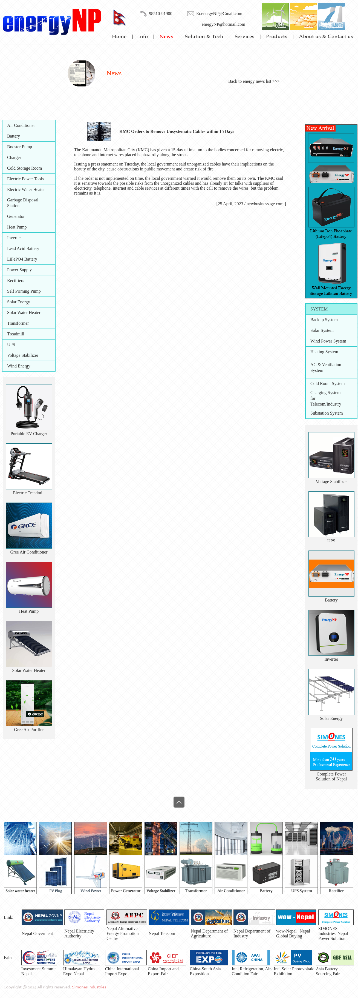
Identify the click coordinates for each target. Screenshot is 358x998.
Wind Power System (328, 341)
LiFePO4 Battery (22, 259)
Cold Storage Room (24, 168)
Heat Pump (17, 227)
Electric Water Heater (26, 189)
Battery (13, 136)
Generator (16, 216)
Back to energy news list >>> (254, 81)
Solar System (322, 330)
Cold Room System (327, 383)
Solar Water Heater (24, 312)
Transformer (18, 323)
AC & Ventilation (325, 364)
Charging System (325, 392)
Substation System (326, 413)
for (313, 398)
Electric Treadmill (29, 493)
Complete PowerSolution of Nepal (331, 776)
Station (13, 205)
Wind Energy (18, 366)
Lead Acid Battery (23, 248)
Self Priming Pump (24, 291)
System (316, 370)
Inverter (14, 237)
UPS (11, 344)
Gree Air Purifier (29, 729)
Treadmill (15, 334)
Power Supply (19, 269)
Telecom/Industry (325, 404)
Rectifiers (15, 280)
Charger (14, 157)
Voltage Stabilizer (22, 355)
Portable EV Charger (29, 433)
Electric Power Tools (25, 178)
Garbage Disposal (22, 200)
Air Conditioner (21, 125)
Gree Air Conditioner (29, 552)
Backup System (324, 319)
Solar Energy (18, 302)
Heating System (324, 351)
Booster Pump (19, 146)
